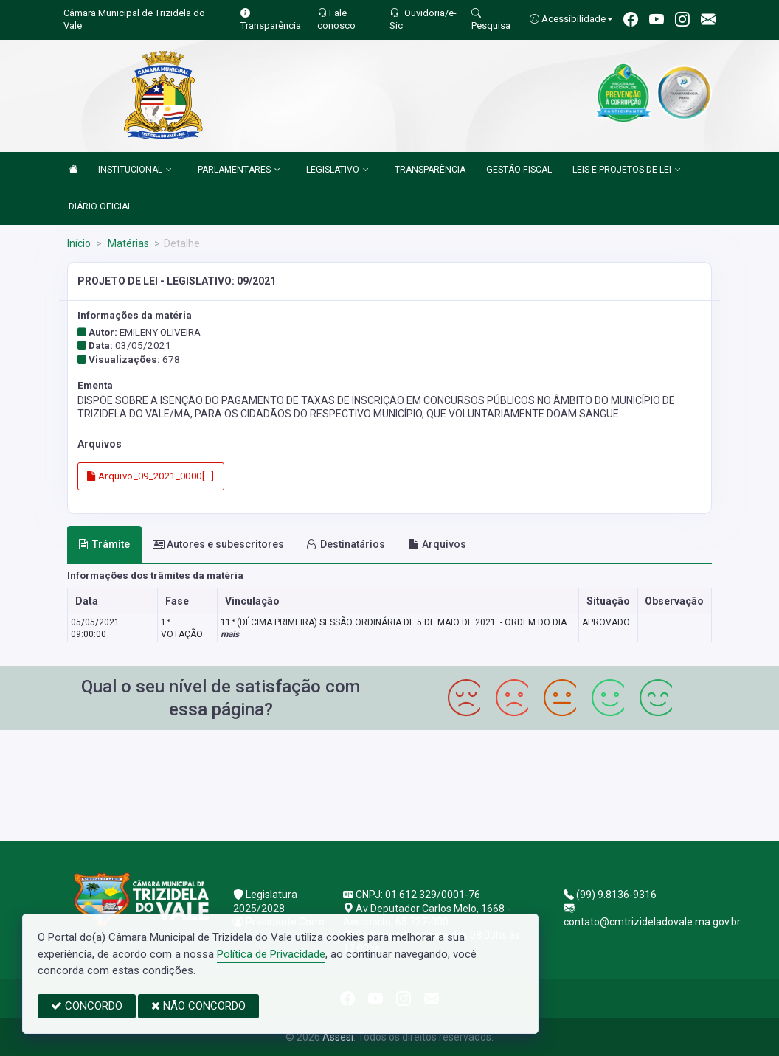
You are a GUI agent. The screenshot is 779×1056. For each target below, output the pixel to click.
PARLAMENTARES (239, 170)
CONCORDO (86, 1005)
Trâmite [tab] (104, 544)
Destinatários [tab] (345, 544)
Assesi (337, 1037)
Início (79, 243)
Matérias (127, 243)
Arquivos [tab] (437, 544)
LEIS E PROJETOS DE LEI (626, 170)
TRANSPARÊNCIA (430, 169)
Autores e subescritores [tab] (218, 544)
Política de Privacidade (271, 954)
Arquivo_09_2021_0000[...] (151, 476)
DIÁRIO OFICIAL (100, 206)
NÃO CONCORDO (198, 1005)
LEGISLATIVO (337, 170)
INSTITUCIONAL (135, 170)
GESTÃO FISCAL (519, 169)
